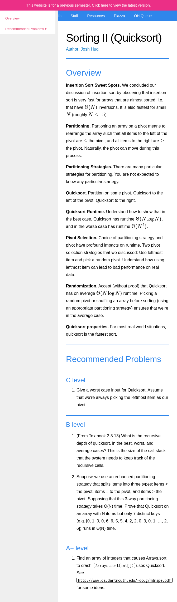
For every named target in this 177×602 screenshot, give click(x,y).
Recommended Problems (24, 29)
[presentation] (90, 107)
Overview (12, 18)
